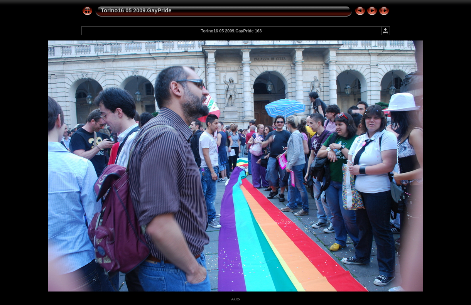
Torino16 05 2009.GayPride (136, 10)
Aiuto (235, 299)
